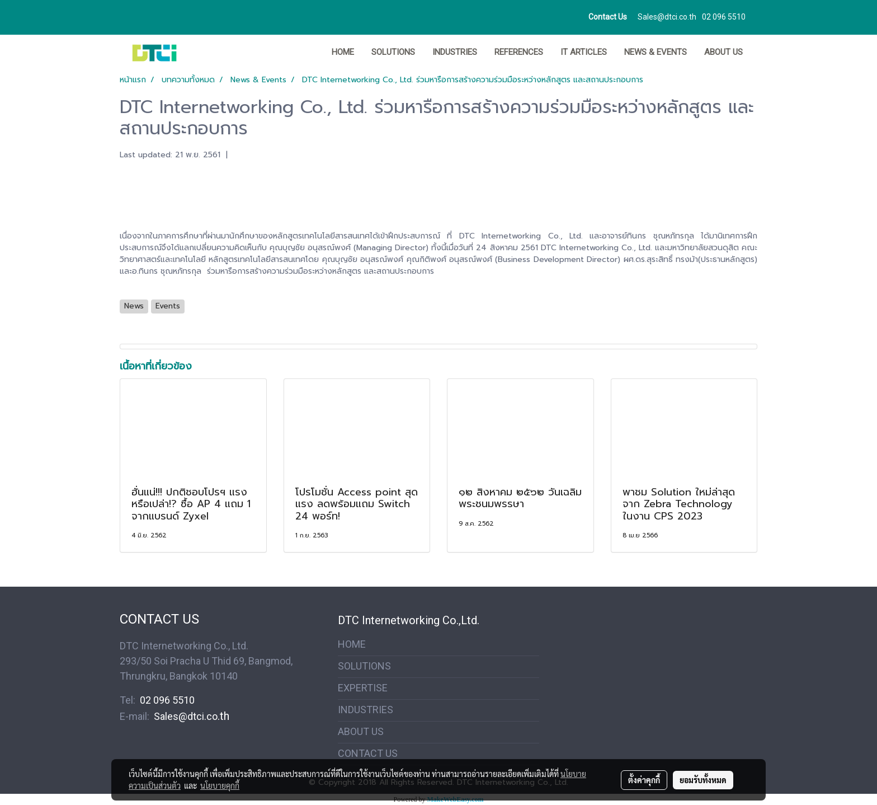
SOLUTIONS (393, 52)
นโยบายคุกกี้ (219, 785)
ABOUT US (723, 52)
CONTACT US (368, 753)
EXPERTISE (363, 688)
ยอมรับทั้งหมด (703, 780)
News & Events (655, 52)
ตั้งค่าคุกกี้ (644, 780)
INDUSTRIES (454, 52)
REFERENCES (518, 52)
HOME (343, 52)
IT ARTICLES (583, 52)
